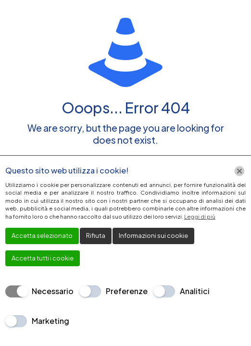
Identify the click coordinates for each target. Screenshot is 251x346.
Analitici (195, 291)
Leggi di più (199, 216)
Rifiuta (95, 235)
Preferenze (127, 291)
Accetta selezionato (42, 235)
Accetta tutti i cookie (43, 258)
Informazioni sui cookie (153, 235)
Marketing (50, 321)
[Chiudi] (239, 171)
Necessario (53, 291)
